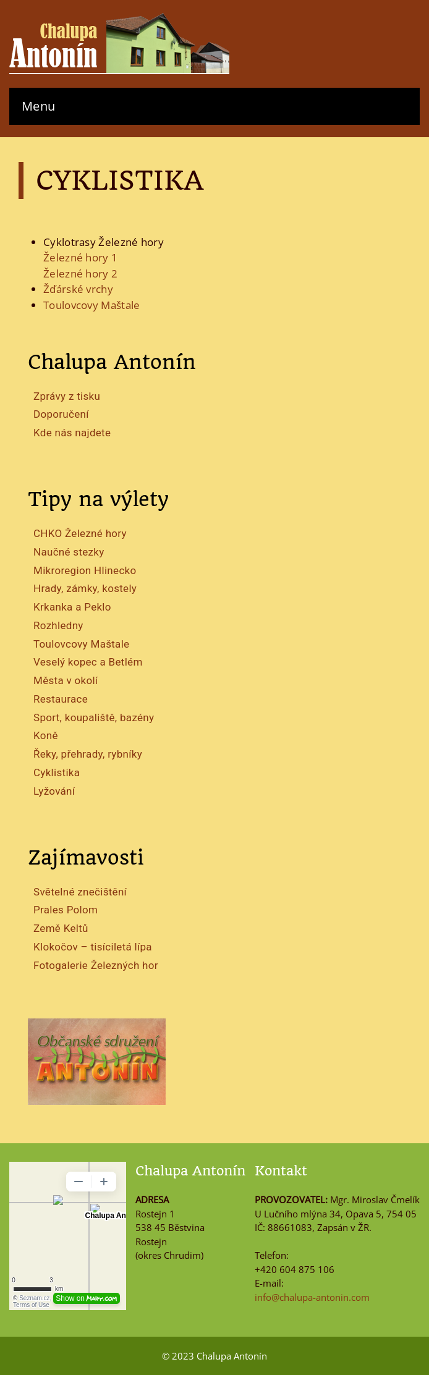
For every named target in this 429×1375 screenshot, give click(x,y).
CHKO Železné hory (80, 533)
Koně (45, 735)
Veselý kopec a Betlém (88, 662)
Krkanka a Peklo (72, 607)
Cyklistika (56, 772)
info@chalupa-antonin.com (312, 1297)
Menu (38, 106)
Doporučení (61, 414)
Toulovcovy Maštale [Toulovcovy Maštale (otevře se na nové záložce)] (91, 305)
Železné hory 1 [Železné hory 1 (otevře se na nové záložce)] (80, 257)
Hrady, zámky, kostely (85, 588)
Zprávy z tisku (66, 396)
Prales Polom (65, 909)
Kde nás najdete (72, 432)
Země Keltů (60, 928)
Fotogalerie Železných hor (95, 965)
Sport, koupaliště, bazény (93, 717)
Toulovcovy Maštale (81, 644)
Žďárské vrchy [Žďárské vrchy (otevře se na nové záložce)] (78, 289)
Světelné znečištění (80, 892)
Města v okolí (65, 680)
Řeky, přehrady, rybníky (87, 754)
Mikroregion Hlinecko (85, 570)
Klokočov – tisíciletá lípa (92, 947)
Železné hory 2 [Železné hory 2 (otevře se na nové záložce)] (80, 273)
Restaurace (60, 699)
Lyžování (54, 791)
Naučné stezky (68, 552)
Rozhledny (58, 625)
